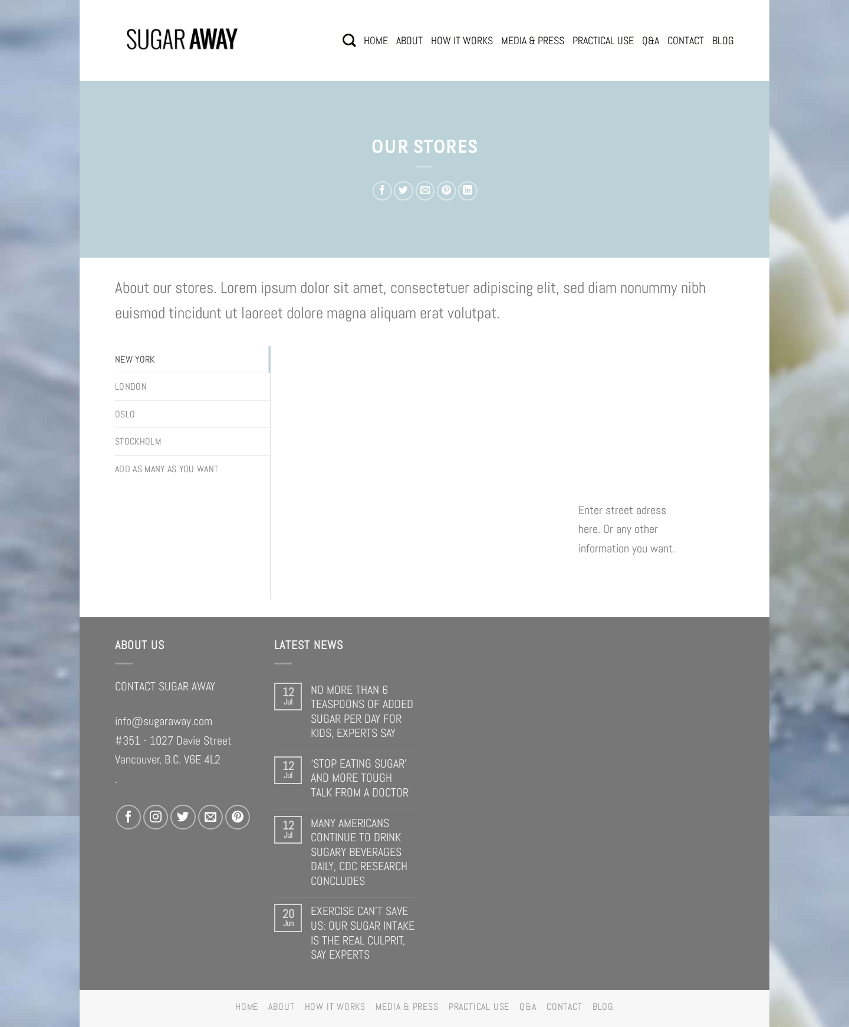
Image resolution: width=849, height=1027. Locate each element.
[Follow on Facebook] (128, 817)
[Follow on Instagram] (155, 817)
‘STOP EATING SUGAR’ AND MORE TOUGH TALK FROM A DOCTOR (360, 778)
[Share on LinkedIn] (468, 190)
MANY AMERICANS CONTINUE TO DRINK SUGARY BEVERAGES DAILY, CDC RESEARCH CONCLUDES (359, 852)
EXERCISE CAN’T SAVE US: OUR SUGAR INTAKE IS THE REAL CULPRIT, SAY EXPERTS (362, 933)
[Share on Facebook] (382, 190)
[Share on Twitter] (403, 190)
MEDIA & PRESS (532, 40)
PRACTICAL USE (603, 40)
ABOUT (409, 40)
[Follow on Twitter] (182, 817)
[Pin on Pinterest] (446, 190)
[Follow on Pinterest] (237, 817)
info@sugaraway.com (163, 721)
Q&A (650, 40)
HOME (376, 40)
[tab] (192, 359)
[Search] (349, 40)
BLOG (723, 40)
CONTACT (685, 40)
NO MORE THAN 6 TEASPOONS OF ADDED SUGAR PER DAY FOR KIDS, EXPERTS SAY (362, 711)
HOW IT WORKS (462, 40)
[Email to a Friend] (425, 190)
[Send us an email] (210, 817)
